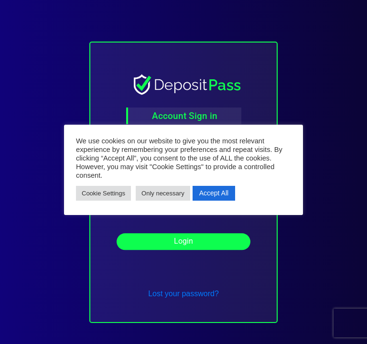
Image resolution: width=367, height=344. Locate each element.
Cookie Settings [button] (103, 193)
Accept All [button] (213, 193)
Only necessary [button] (162, 193)
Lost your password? (183, 294)
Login (183, 243)
